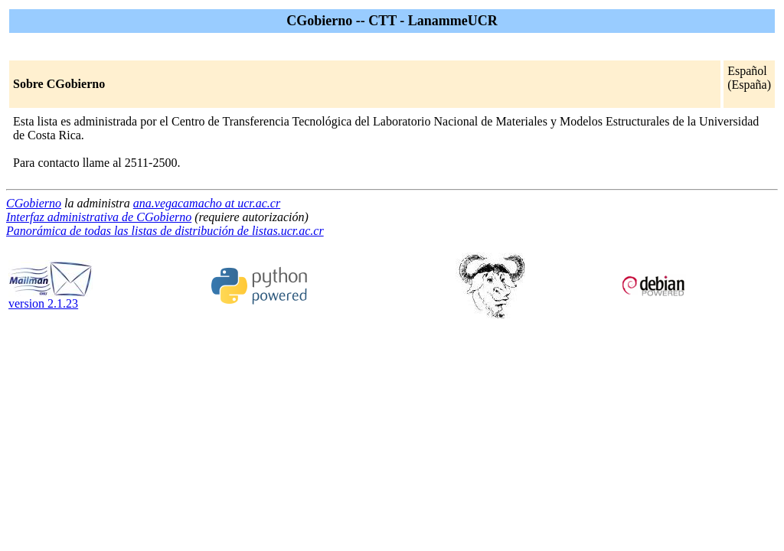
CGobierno (33, 203)
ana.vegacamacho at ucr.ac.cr (206, 203)
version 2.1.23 (50, 298)
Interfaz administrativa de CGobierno (98, 216)
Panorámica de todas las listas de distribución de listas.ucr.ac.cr (165, 230)
